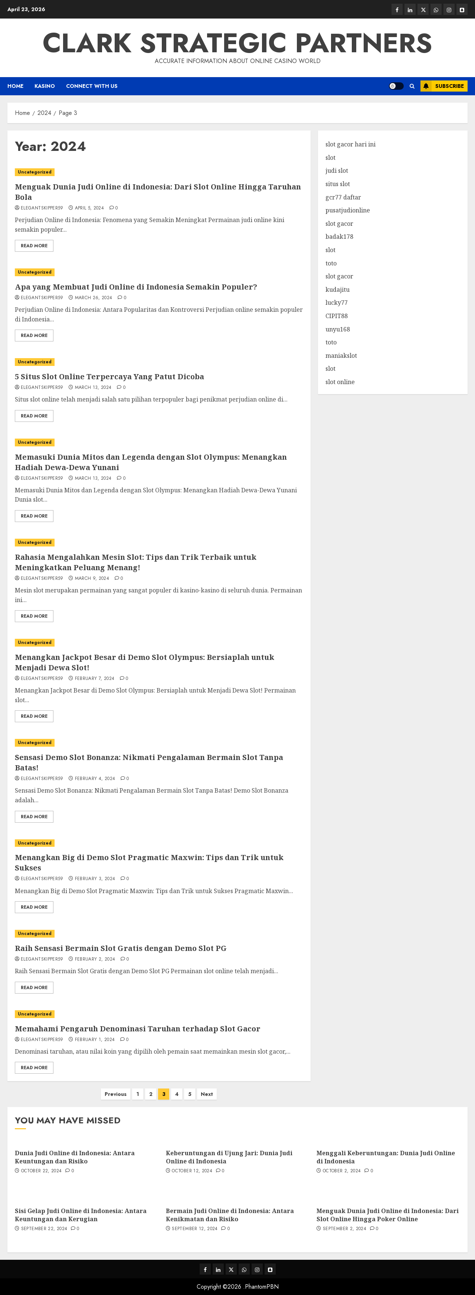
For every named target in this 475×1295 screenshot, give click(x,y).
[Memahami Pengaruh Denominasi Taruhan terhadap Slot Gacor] (159, 1014)
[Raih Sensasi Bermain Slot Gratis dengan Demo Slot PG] (159, 933)
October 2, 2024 (342, 1171)
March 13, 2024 (93, 388)
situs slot (337, 184)
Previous (116, 1094)
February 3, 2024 (95, 879)
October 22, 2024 (41, 1171)
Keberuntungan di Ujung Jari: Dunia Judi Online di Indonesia (229, 1157)
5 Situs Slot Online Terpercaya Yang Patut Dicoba (109, 376)
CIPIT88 (336, 316)
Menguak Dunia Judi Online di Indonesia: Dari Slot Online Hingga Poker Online (388, 1215)
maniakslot (341, 355)
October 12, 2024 (192, 1171)
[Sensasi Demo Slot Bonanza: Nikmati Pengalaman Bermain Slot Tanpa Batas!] (159, 743)
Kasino (45, 86)
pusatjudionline (347, 210)
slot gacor (339, 223)
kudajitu (337, 289)
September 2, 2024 (344, 1229)
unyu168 (337, 329)
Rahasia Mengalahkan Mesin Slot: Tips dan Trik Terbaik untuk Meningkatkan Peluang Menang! (135, 562)
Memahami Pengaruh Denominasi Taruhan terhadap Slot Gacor (138, 1029)
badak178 (339, 236)
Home (15, 86)
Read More (34, 245)
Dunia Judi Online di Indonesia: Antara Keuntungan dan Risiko (75, 1157)
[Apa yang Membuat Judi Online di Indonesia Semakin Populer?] (159, 272)
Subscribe (442, 86)
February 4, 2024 (95, 779)
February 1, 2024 (95, 1040)
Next (207, 1094)
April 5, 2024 (89, 208)
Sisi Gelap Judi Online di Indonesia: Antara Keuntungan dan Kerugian (81, 1215)
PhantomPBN (262, 1286)
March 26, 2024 (93, 298)
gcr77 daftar (343, 197)
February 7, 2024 (95, 679)
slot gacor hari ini (350, 144)
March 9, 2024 (92, 579)
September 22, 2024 (44, 1229)
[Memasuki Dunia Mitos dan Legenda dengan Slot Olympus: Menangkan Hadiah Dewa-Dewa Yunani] (159, 442)
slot (330, 157)
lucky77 (336, 302)
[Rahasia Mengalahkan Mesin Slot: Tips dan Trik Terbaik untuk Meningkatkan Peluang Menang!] (159, 542)
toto (331, 263)
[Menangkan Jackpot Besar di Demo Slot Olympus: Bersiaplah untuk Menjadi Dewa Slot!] (159, 642)
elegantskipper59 (42, 208)
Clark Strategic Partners (237, 43)
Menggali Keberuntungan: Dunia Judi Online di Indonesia (386, 1157)
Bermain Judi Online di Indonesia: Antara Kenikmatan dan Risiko (230, 1215)
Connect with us (92, 86)
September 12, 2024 (194, 1229)
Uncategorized (35, 172)
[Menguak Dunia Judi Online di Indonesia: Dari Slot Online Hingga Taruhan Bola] (159, 172)
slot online (340, 382)
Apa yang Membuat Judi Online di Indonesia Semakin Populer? (136, 287)
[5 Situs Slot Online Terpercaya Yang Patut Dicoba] (159, 362)
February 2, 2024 (95, 959)
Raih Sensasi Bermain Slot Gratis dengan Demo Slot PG (121, 948)
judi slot (336, 170)
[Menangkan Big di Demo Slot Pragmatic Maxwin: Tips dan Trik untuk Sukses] (159, 843)
